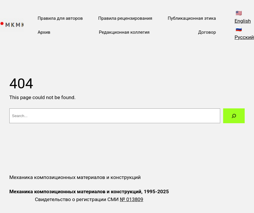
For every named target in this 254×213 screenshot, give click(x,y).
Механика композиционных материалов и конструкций (75, 177)
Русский (244, 37)
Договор (207, 32)
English (242, 21)
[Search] (234, 115)
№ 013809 (131, 199)
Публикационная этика (192, 18)
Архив (44, 32)
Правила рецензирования (125, 18)
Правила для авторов (60, 18)
